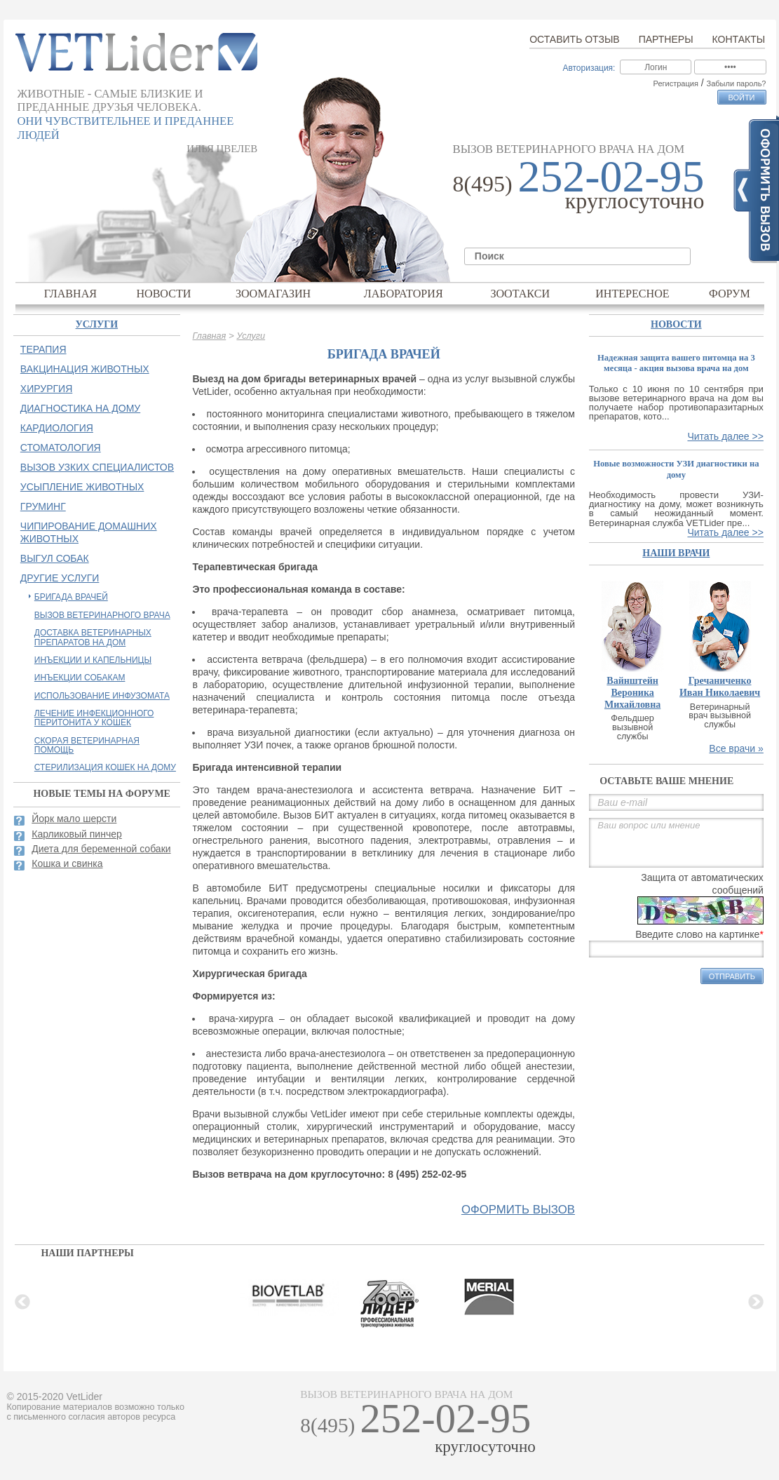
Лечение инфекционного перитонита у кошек (94, 717)
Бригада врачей (71, 597)
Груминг (43, 506)
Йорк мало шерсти (74, 818)
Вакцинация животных (84, 369)
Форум (729, 294)
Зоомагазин (273, 294)
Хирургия (46, 388)
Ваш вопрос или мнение (676, 843)
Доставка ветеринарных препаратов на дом (92, 637)
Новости (163, 294)
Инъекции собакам (80, 677)
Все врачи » (736, 748)
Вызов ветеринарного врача (102, 615)
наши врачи (676, 553)
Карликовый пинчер (77, 834)
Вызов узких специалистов (97, 467)
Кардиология (56, 427)
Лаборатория (403, 294)
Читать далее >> (725, 436)
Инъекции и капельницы (92, 660)
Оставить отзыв (574, 39)
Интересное (632, 294)
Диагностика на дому (80, 408)
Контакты (739, 39)
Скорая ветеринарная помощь (87, 745)
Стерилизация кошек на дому (105, 767)
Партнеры (666, 39)
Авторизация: (588, 68)
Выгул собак (54, 558)
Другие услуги (60, 578)
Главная (70, 294)
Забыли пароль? (736, 83)
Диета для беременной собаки (101, 848)
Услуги (250, 336)
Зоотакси (520, 294)
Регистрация (675, 83)
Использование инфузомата (102, 696)
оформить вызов (518, 1210)
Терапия (43, 349)
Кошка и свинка (67, 863)
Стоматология (60, 447)
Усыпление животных (82, 486)
